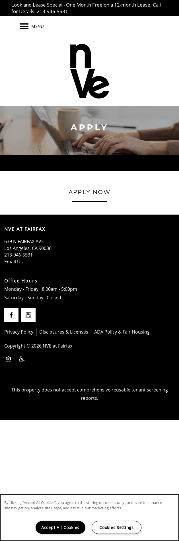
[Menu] (32, 26)
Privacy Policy (18, 332)
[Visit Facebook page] (11, 315)
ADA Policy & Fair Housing (122, 332)
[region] (89, 517)
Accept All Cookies (60, 527)
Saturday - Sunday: (24, 297)
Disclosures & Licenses (63, 332)
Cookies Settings (116, 527)
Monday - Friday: (22, 289)
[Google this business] (28, 315)
